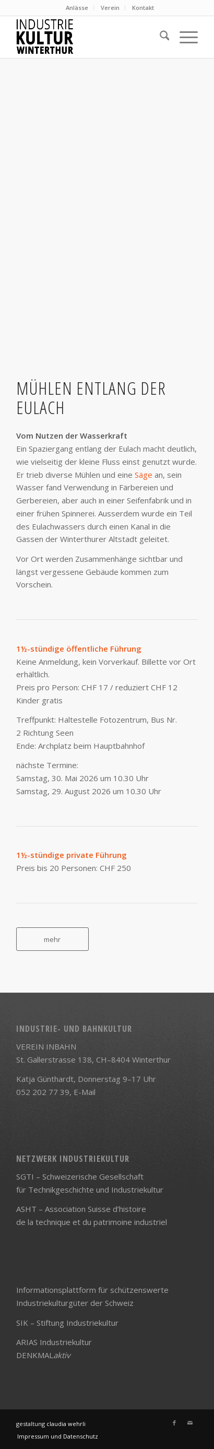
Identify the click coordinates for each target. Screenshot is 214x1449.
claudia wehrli (66, 1424)
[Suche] (159, 37)
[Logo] (89, 37)
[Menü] (183, 37)
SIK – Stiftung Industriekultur (67, 1322)
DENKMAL (43, 1355)
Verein (110, 7)
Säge (143, 474)
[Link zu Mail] (190, 1423)
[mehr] (52, 939)
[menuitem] (77, 7)
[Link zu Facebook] (174, 1423)
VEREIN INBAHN (46, 1046)
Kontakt (143, 7)
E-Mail (85, 1092)
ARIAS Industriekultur (54, 1342)
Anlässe (77, 7)
